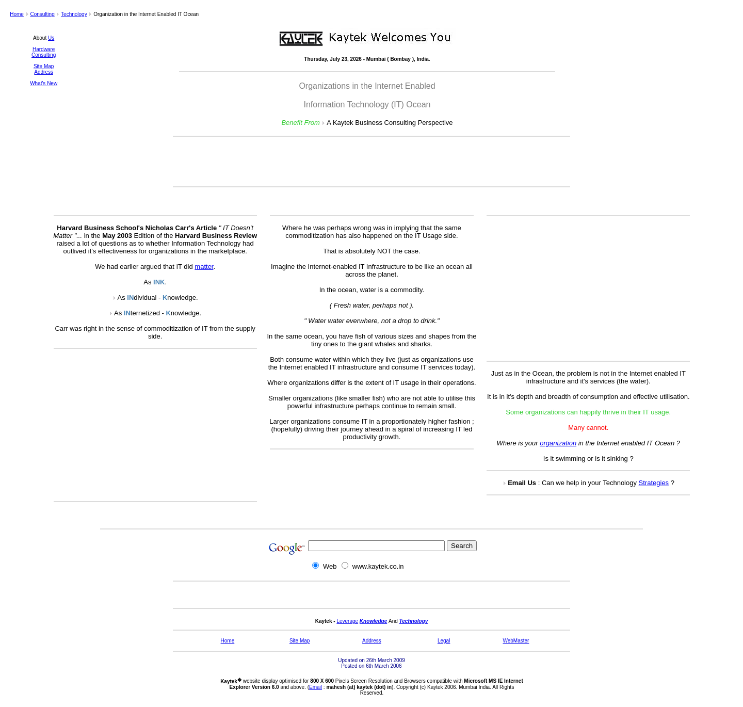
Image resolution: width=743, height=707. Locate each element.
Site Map (44, 66)
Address (43, 72)
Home (17, 14)
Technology (74, 14)
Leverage (347, 621)
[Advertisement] (371, 161)
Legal (444, 641)
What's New (43, 83)
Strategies (654, 483)
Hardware (44, 49)
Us (51, 38)
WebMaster (516, 641)
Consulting (42, 14)
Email (315, 687)
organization (558, 443)
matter (204, 266)
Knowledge (373, 621)
